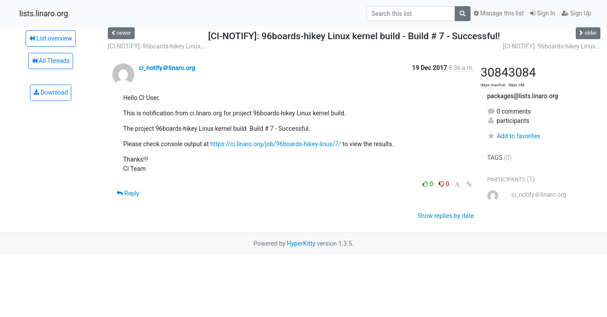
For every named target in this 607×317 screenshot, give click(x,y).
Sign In (542, 13)
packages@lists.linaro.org (522, 96)
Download (50, 92)
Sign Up (576, 13)
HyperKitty (301, 243)
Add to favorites (514, 136)
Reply (128, 193)
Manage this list (499, 13)
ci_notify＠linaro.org (167, 67)
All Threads (51, 60)
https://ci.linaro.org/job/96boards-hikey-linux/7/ (275, 143)
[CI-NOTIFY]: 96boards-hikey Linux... (157, 46)
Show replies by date (445, 215)
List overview (50, 38)
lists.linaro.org (43, 13)
